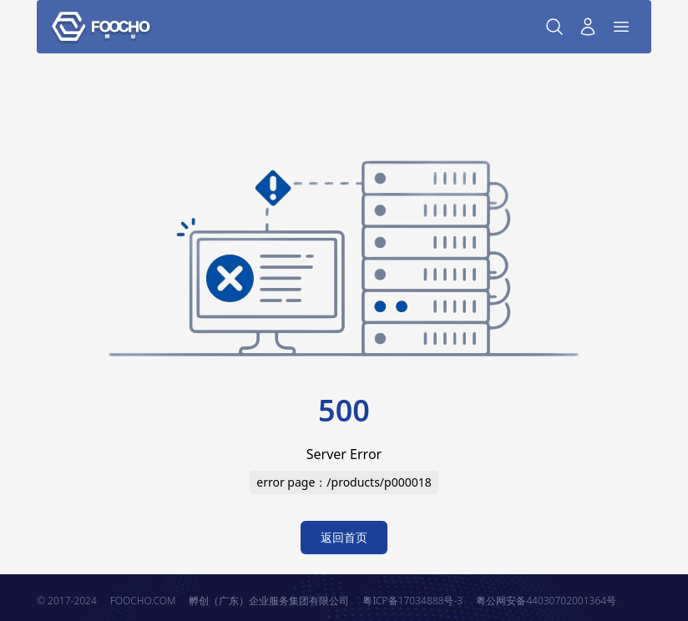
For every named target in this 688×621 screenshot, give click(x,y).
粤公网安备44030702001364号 (546, 600)
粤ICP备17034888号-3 (412, 600)
